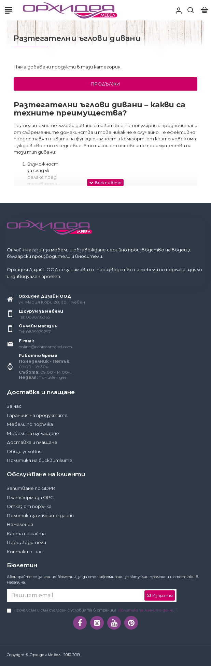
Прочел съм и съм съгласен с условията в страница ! (92, 610)
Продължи (105, 84)
